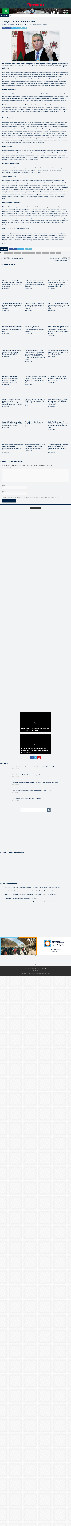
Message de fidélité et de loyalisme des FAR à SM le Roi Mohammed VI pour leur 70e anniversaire (12, 283)
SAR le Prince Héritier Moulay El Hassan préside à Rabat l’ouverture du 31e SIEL (12, 352)
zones (58, 253)
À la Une (29, 24)
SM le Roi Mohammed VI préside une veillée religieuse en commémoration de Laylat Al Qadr (58, 424)
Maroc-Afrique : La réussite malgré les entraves (57, 259)
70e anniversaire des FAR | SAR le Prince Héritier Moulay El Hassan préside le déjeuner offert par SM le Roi (58, 283)
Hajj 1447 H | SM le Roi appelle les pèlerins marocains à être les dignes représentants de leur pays (58, 306)
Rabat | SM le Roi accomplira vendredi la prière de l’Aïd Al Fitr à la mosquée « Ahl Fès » (12, 423)
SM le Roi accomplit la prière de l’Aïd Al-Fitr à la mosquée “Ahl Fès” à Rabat (35, 401)
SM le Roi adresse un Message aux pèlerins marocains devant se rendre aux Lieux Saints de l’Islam (12, 328)
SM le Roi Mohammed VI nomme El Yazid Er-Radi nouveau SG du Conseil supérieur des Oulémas (10, 379)
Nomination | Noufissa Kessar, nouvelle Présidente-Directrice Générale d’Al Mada (34, 767)
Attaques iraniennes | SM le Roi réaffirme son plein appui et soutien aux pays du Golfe (35, 446)
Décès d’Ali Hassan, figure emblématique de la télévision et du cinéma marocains (35, 782)
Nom (4, 485)
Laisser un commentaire (40, 24)
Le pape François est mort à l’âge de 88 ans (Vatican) (27, 798)
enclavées (17, 253)
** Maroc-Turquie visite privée (14, 258)
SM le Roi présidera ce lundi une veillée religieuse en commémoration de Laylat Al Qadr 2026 (12, 447)
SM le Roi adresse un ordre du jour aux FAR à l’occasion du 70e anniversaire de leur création (12, 306)
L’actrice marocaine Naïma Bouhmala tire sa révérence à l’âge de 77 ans (32, 790)
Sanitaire (45, 253)
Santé (52, 253)
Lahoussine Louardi (29, 253)
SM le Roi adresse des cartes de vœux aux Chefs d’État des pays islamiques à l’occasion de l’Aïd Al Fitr (58, 402)
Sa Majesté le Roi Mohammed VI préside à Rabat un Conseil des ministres (57, 378)
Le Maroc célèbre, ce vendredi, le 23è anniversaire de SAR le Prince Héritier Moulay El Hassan (35, 306)
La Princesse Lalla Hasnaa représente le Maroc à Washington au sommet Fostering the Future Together (12, 402)
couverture (8, 253)
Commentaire (6, 468)
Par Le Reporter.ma (9, 24)
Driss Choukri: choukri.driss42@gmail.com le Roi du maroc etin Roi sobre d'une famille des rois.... (32, 894)
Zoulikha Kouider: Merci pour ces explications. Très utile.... (21, 898)
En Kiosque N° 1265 (35, 508)
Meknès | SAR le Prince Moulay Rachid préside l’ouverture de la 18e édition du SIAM (58, 352)
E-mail (4, 491)
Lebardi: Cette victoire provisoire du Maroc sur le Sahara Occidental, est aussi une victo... (29, 891)
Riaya (38, 253)
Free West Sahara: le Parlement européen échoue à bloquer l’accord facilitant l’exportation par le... (32, 887)
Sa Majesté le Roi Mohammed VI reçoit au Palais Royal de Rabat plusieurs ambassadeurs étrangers (35, 283)
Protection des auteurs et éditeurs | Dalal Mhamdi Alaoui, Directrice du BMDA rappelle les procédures (34, 750)
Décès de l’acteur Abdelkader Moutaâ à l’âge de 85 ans (27, 775)
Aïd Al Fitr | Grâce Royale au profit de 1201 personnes (34, 423)
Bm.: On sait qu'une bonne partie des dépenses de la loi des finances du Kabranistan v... (29, 902)
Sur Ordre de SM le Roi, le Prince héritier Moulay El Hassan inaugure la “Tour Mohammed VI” (35, 379)
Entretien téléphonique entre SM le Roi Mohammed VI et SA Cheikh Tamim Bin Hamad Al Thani (58, 447)
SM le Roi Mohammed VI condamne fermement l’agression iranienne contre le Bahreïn (34, 328)
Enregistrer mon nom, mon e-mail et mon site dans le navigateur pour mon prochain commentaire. (31, 497)
